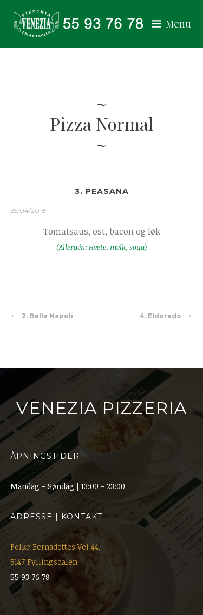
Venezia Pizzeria (101, 408)
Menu (178, 23)
